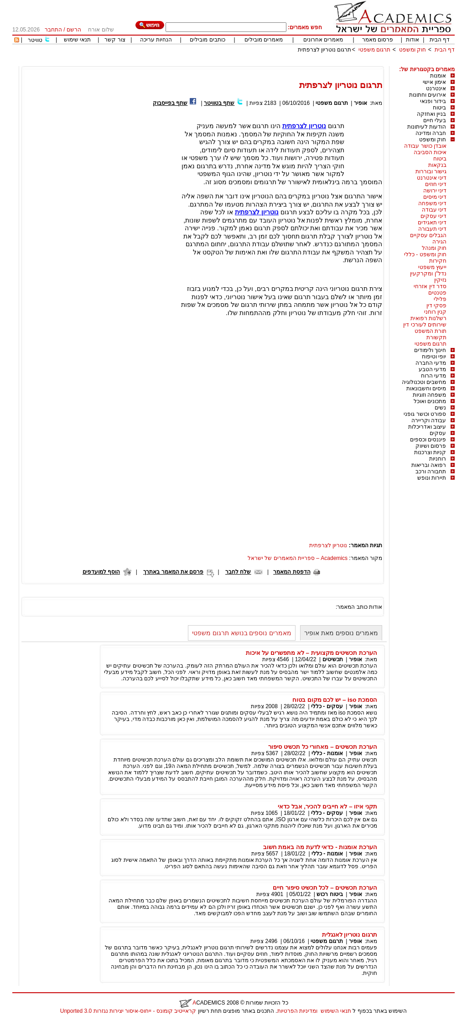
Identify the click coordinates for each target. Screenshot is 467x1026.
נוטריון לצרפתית (257, 212)
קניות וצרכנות (430, 452)
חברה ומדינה (430, 133)
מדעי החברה (430, 363)
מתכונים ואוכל (430, 401)
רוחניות (437, 459)
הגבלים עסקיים (428, 235)
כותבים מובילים (207, 39)
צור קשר (114, 39)
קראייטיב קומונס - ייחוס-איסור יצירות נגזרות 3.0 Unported (128, 1011)
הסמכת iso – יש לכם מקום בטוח (334, 699)
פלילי (440, 299)
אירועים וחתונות (427, 95)
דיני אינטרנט (431, 178)
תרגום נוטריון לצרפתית (325, 50)
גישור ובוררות (430, 171)
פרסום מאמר (377, 39)
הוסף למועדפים (101, 572)
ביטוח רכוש (329, 894)
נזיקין (440, 280)
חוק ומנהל (434, 248)
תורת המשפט (430, 331)
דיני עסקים (433, 216)
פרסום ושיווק (430, 446)
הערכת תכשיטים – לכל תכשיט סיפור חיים (325, 887)
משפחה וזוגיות (429, 395)
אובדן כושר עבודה (425, 146)
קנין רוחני (435, 312)
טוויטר (35, 40)
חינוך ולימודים (430, 350)
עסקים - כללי (327, 706)
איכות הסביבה (430, 152)
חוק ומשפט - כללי (425, 254)
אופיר (360, 103)
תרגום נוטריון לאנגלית (349, 934)
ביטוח (439, 107)
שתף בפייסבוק (170, 103)
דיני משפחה (432, 203)
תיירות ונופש (431, 478)
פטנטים (437, 293)
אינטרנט (436, 88)
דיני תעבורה (432, 229)
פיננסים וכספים (428, 439)
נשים (440, 407)
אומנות (438, 76)
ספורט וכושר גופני (425, 414)
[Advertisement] (289, 62)
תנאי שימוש (77, 39)
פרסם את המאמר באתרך (173, 572)
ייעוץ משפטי (432, 267)
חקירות (437, 261)
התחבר (53, 29)
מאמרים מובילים (263, 39)
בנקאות (437, 165)
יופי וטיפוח (434, 356)
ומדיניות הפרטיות (297, 1011)
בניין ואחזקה (431, 114)
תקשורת (436, 337)
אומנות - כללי (327, 753)
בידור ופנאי (433, 101)
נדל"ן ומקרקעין (428, 273)
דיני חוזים (435, 184)
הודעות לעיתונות (426, 127)
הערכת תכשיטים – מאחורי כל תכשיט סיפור (322, 746)
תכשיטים (332, 659)
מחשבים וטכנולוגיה (424, 382)
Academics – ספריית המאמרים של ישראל (298, 558)
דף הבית (440, 39)
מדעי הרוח (433, 376)
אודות (412, 39)
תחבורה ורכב (430, 471)
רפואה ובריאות (428, 465)
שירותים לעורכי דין (424, 324)
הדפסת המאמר (291, 572)
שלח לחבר (238, 572)
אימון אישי (434, 82)
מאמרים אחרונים (323, 39)
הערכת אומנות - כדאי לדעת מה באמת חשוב (320, 847)
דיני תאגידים (432, 222)
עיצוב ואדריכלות (427, 427)
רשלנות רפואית (428, 318)
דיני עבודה (434, 210)
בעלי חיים (434, 120)
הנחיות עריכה (156, 39)
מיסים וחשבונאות (426, 388)
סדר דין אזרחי (430, 286)
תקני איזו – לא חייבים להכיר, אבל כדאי (327, 806)
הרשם (74, 29)
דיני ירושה (434, 190)
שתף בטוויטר (219, 103)
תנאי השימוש (336, 1011)
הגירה (439, 241)
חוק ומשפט (412, 50)
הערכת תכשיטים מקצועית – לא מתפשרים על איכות (311, 652)
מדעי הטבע (432, 369)
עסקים (438, 433)
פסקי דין (436, 305)
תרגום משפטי (374, 50)
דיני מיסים (434, 197)
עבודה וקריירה (428, 420)
